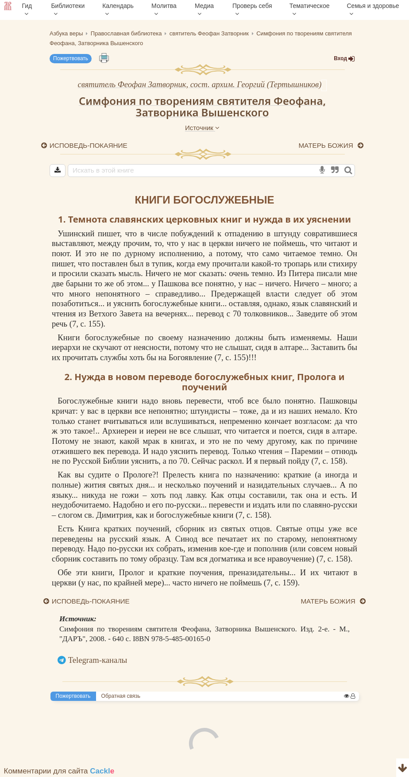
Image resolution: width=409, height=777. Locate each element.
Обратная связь (120, 696)
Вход (344, 58)
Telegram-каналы (97, 660)
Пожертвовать (70, 58)
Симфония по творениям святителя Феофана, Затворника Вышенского (202, 106)
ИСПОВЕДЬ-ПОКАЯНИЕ (88, 145)
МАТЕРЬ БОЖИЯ (326, 145)
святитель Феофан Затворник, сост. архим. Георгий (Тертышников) (200, 84)
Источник (202, 127)
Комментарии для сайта (59, 771)
